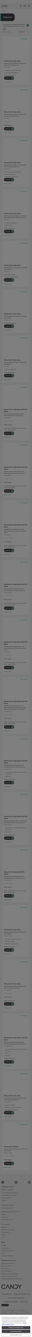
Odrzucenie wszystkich (16, 1331)
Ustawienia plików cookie (16, 1335)
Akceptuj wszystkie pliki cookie (16, 1327)
